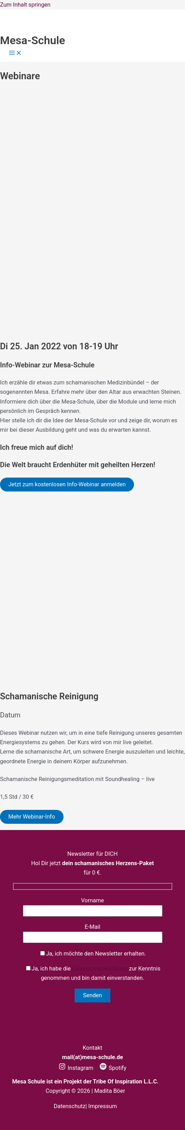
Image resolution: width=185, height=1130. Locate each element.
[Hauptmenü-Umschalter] (15, 53)
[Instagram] (76, 1068)
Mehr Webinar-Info (31, 816)
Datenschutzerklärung (100, 968)
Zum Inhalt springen (25, 4)
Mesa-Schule (32, 40)
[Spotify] (113, 1068)
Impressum (102, 1106)
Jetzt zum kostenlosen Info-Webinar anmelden (67, 484)
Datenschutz (69, 1106)
